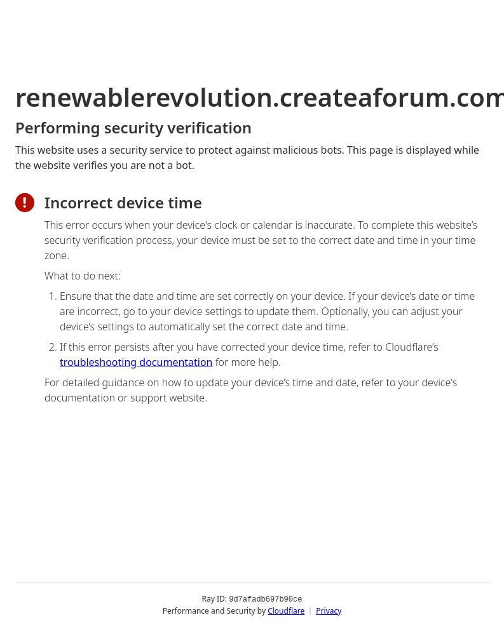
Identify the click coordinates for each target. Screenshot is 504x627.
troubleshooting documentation (136, 362)
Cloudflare (286, 610)
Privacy (328, 610)
